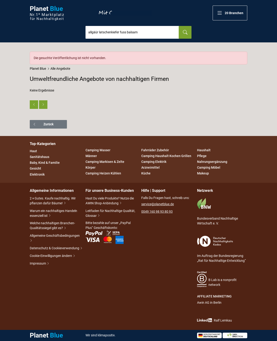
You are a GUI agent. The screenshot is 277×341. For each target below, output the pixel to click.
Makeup (203, 173)
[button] (230, 13)
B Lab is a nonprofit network (217, 279)
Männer (91, 156)
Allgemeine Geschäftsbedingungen (55, 238)
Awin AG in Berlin (209, 302)
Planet (47, 13)
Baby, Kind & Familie (45, 162)
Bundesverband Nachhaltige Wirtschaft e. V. (217, 211)
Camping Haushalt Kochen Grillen (166, 156)
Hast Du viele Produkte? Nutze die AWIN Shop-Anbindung (110, 201)
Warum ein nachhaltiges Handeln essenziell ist (53, 213)
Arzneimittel (150, 167)
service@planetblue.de (157, 204)
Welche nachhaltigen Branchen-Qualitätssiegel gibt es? (52, 226)
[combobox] (132, 32)
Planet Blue (38, 68)
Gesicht (35, 168)
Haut (33, 151)
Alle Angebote (60, 68)
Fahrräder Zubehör (155, 150)
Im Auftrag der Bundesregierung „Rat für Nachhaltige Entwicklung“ (221, 249)
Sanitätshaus (39, 157)
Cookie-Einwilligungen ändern (51, 256)
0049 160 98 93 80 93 (157, 211)
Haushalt (204, 150)
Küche (146, 173)
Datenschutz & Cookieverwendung (55, 248)
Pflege (202, 156)
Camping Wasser (98, 150)
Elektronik (37, 174)
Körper (91, 167)
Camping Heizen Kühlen (103, 173)
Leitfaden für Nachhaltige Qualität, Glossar (110, 213)
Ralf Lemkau (214, 320)
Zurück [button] (43, 124)
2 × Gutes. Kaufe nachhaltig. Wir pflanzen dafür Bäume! (53, 201)
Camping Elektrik (153, 162)
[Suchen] (185, 32)
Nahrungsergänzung (212, 162)
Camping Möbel (208, 167)
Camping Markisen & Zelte (105, 162)
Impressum (38, 263)
